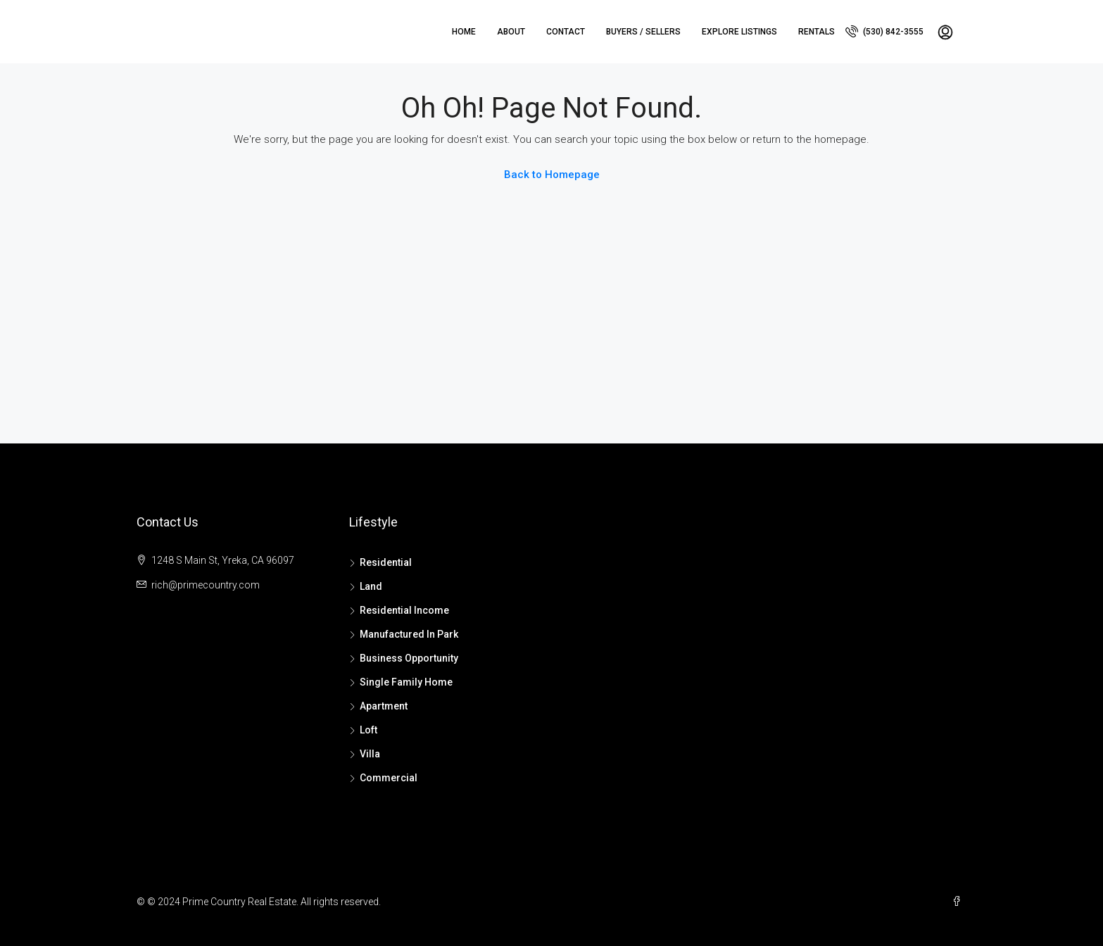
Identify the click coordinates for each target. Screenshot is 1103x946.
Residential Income (404, 610)
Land (371, 586)
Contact (565, 32)
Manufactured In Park (409, 634)
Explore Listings (739, 32)
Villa (370, 753)
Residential (386, 562)
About (511, 32)
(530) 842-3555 (884, 31)
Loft (368, 730)
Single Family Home (406, 682)
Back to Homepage (552, 174)
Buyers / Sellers (643, 32)
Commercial (388, 777)
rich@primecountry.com (205, 585)
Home (464, 32)
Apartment (384, 706)
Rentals (816, 32)
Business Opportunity (409, 658)
